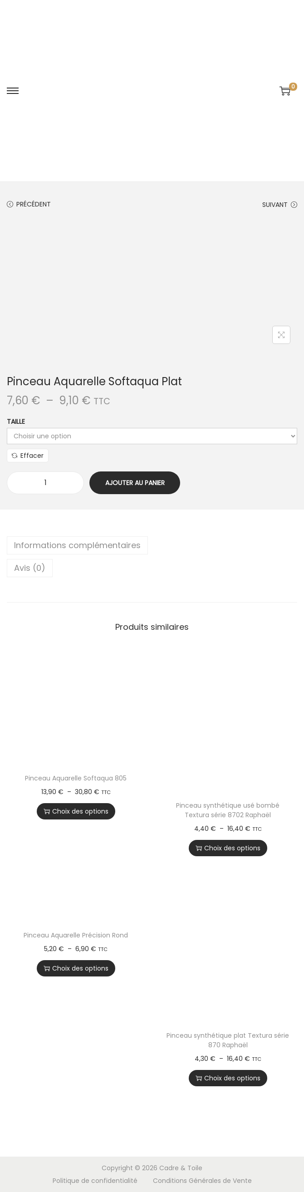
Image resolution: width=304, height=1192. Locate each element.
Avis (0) (29, 568)
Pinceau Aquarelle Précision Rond (76, 935)
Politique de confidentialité (95, 1180)
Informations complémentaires (77, 545)
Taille (16, 421)
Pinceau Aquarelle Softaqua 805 (76, 778)
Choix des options (76, 811)
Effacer (28, 455)
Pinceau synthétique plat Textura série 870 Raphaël (228, 1040)
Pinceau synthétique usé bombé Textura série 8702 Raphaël (227, 810)
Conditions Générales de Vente (202, 1180)
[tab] (152, 545)
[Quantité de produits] (45, 482)
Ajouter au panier (135, 482)
